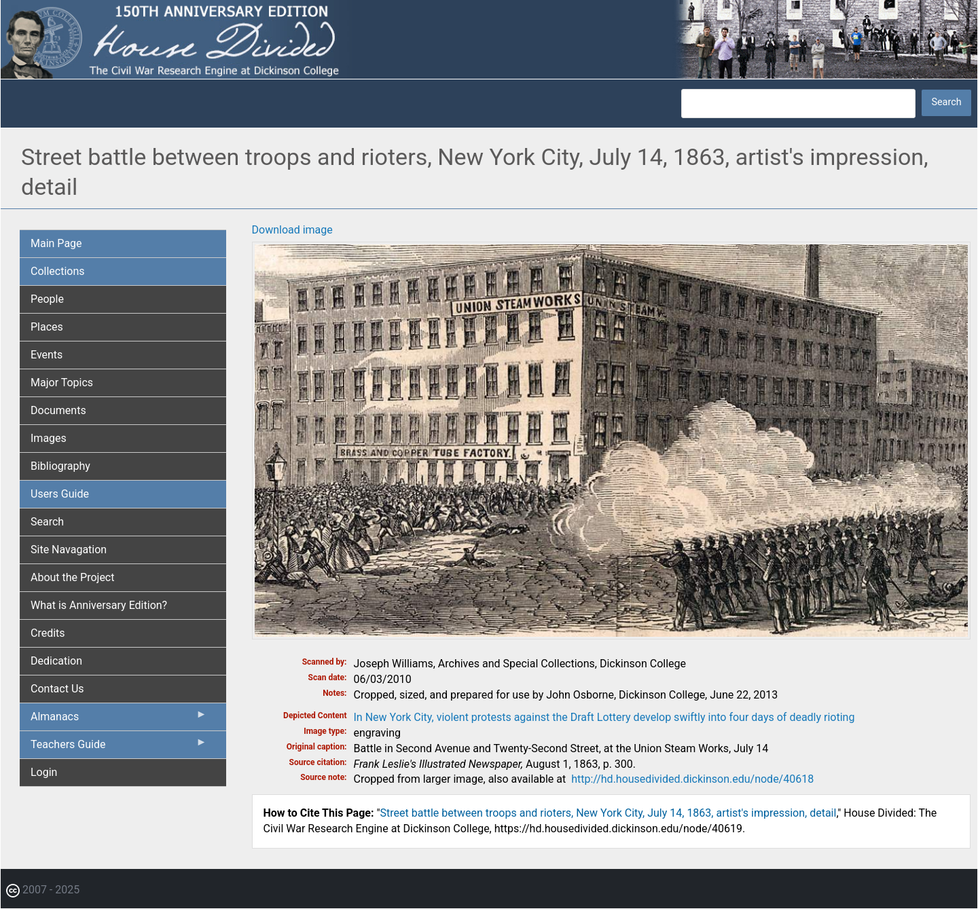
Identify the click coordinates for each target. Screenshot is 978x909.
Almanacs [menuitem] (119, 719)
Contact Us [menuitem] (57, 688)
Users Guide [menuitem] (60, 493)
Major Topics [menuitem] (62, 382)
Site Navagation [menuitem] (69, 549)
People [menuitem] (47, 299)
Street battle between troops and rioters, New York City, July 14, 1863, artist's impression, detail (608, 812)
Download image (292, 229)
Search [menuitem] (47, 521)
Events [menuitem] (46, 354)
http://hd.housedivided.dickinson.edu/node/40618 (692, 779)
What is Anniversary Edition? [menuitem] (99, 605)
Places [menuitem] (47, 326)
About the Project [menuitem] (72, 577)
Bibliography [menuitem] (60, 466)
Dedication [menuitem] (56, 660)
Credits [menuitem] (48, 633)
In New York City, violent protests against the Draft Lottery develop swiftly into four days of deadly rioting (604, 717)
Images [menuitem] (49, 438)
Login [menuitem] (44, 772)
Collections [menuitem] (58, 271)
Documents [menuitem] (58, 410)
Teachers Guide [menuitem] (119, 747)
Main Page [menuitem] (56, 243)
